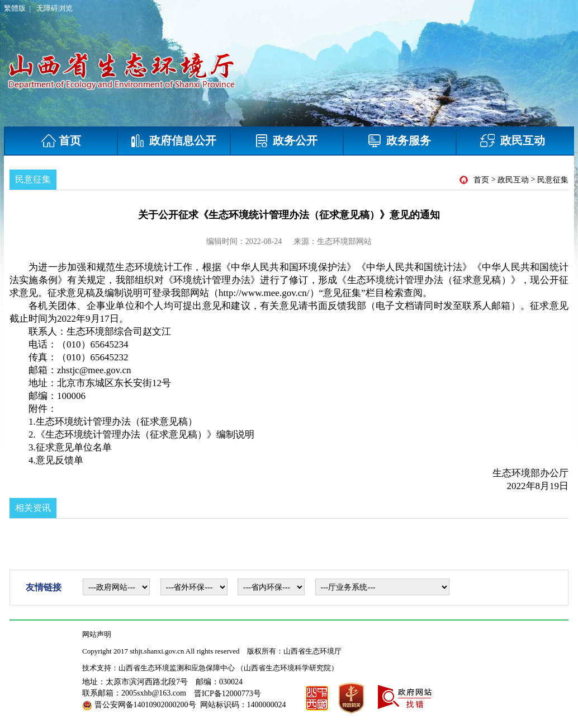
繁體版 (15, 8)
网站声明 (96, 634)
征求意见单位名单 (74, 447)
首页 (61, 140)
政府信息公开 (173, 140)
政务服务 (399, 140)
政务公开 (287, 140)
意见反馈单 (59, 460)
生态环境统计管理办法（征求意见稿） (116, 421)
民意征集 (552, 180)
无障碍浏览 (54, 8)
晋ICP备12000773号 (227, 693)
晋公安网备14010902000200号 (145, 705)
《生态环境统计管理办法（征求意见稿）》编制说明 (145, 434)
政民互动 (512, 140)
